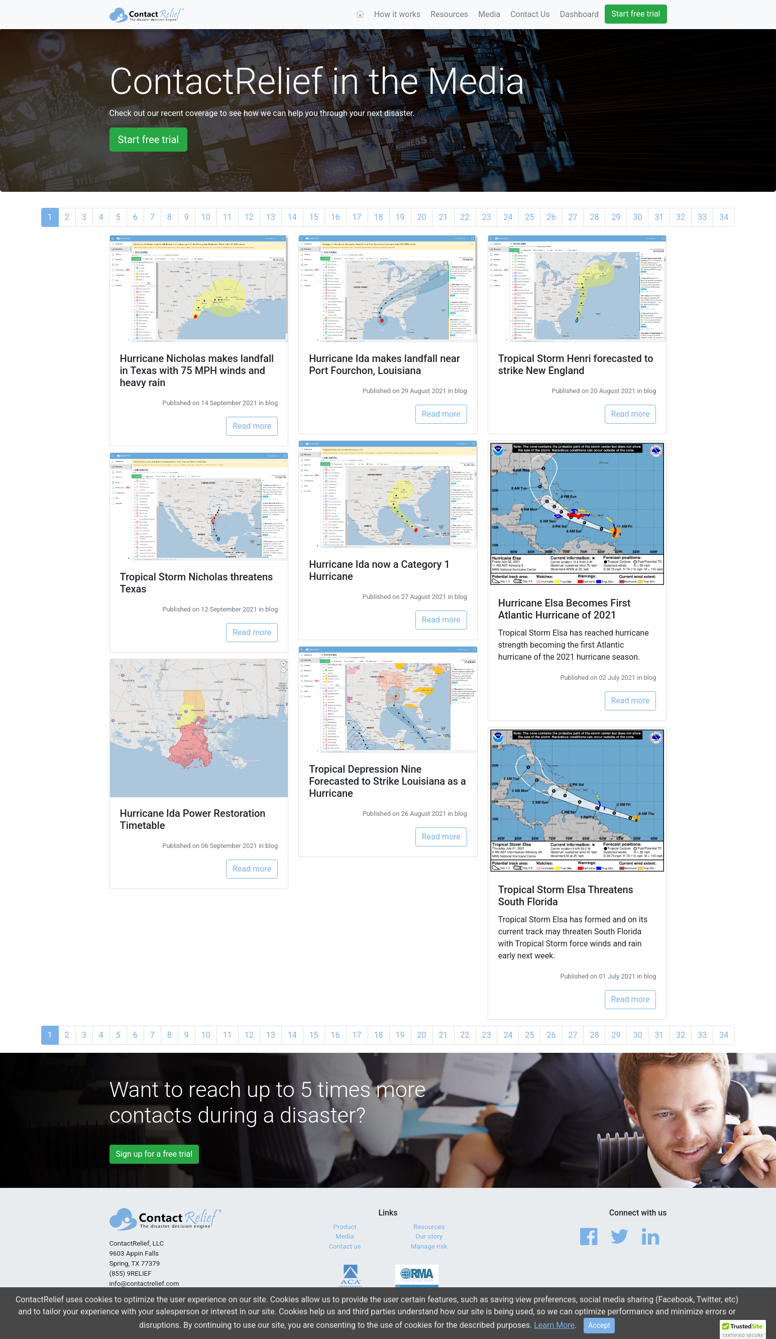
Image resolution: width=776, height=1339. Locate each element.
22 (465, 217)
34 (723, 217)
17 (357, 217)
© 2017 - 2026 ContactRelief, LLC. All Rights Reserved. (189, 1313)
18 (378, 217)
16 (335, 217)
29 (615, 217)
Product (345, 1227)
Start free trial (635, 14)
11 (227, 217)
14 (292, 217)
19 (400, 217)
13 (270, 217)
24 (507, 217)
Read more (252, 426)
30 (637, 217)
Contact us (344, 1246)
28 (594, 217)
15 (313, 217)
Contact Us (530, 14)
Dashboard (579, 14)
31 (658, 217)
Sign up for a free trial (154, 1154)
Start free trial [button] (148, 140)
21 (443, 217)
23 (486, 217)
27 (572, 217)
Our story (428, 1236)
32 (680, 217)
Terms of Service (561, 1313)
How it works (397, 14)
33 (702, 217)
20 (421, 217)
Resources (449, 14)
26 (551, 217)
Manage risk (429, 1246)
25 (529, 217)
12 (249, 217)
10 (205, 217)
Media (489, 14)
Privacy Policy (614, 1313)
